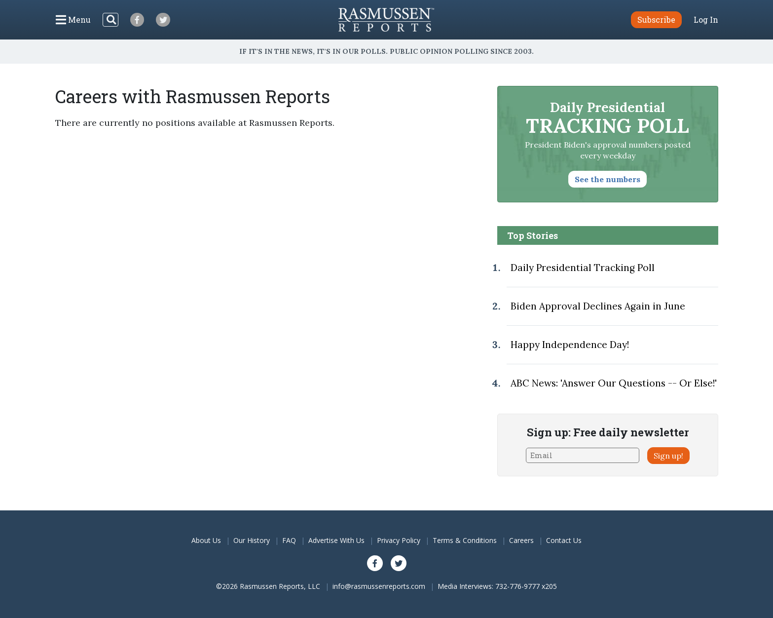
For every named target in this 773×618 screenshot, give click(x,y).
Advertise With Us (336, 540)
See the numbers (607, 179)
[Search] (110, 20)
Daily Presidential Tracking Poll (583, 267)
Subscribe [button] (656, 19)
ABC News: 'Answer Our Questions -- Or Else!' (614, 383)
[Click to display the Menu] (73, 20)
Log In (706, 20)
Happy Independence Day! (570, 344)
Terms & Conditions (465, 540)
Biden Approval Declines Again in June (598, 306)
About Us (206, 540)
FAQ (289, 540)
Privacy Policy (398, 540)
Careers (521, 540)
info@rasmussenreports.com (378, 586)
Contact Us (564, 540)
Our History (251, 540)
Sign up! (668, 456)
